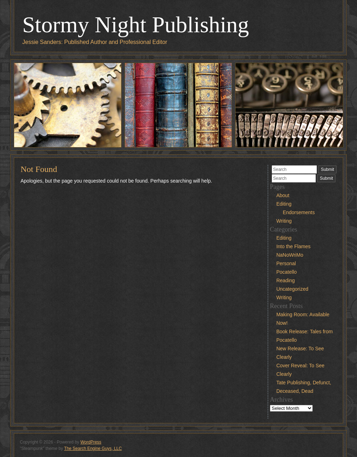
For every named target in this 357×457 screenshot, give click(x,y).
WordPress (90, 442)
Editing (283, 204)
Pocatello (286, 272)
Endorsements (298, 212)
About (282, 195)
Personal (286, 263)
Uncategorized (292, 289)
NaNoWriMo (289, 255)
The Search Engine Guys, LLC (93, 448)
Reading (285, 280)
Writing (283, 221)
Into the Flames (293, 246)
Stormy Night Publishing (135, 24)
